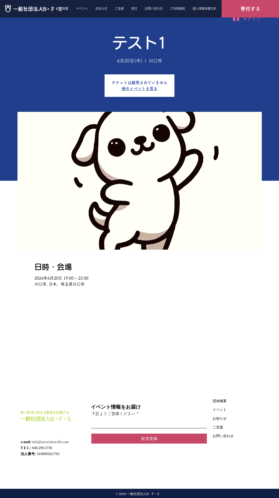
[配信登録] (149, 439)
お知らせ (220, 418)
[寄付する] (250, 8)
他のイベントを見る (139, 89)
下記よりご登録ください (113, 414)
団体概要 (220, 401)
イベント (220, 410)
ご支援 (218, 427)
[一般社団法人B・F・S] (37, 8)
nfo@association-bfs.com (51, 442)
